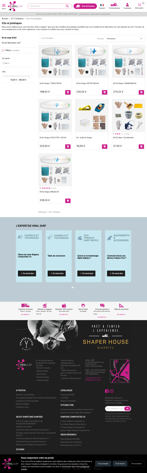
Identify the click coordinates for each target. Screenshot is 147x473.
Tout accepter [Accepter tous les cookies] (102, 464)
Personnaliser (136, 464)
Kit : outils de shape (84, 138)
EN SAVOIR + (25, 314)
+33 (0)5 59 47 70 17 (93, 378)
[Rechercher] (50, 6)
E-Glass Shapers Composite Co (73, 421)
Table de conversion (24, 427)
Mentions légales (22, 404)
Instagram (111, 391)
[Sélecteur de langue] (102, 6)
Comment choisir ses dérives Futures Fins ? (77, 410)
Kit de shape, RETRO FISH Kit (87, 83)
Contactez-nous (22, 407)
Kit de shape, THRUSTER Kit (50, 83)
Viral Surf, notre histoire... (26, 395)
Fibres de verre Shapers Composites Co (31, 445)
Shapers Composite (68, 401)
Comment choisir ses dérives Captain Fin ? (32, 438)
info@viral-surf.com (93, 380)
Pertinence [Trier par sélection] (125, 38)
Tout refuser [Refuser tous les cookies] (119, 464)
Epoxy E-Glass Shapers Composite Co (75, 430)
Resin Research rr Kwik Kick (71, 442)
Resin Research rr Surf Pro (71, 445)
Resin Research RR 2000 (70, 439)
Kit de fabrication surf (11, 43)
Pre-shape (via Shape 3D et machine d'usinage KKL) (36, 398)
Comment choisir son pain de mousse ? (31, 441)
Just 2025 (64, 398)
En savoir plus (27, 273)
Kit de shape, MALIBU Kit (49, 192)
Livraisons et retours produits (27, 401)
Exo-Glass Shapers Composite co (73, 424)
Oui (7, 63)
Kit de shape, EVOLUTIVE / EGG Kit (53, 138)
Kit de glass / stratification (123, 138)
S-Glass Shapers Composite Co (73, 427)
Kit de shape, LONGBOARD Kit (124, 83)
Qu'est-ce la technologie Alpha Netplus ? (76, 413)
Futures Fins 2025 (67, 395)
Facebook (107, 391)
